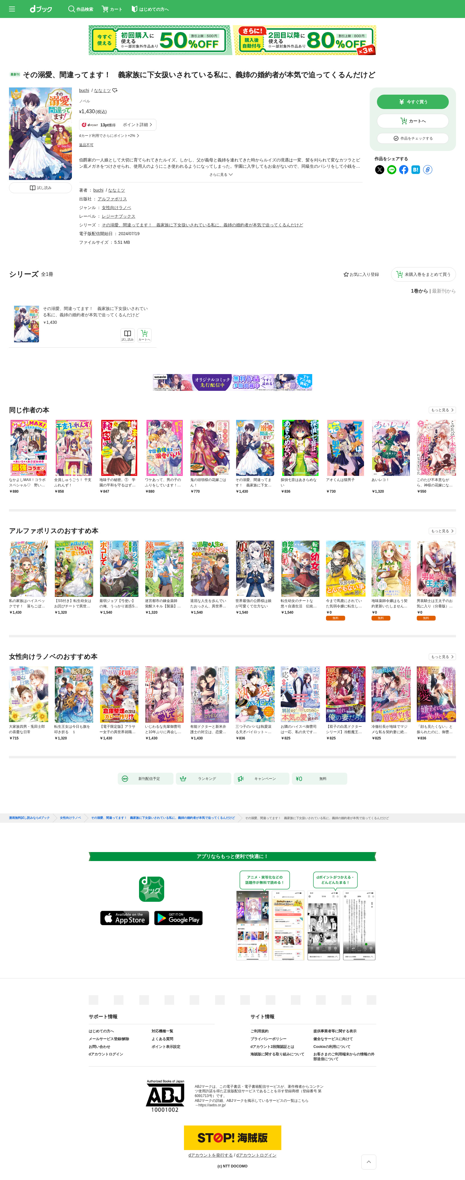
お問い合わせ (99, 1047)
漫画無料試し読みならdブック (29, 817)
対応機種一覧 (162, 1031)
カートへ (417, 121)
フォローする (115, 90)
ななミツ (102, 90)
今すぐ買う (417, 101)
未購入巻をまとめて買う (428, 274)
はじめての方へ (101, 1031)
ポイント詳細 (135, 124)
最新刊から (444, 291)
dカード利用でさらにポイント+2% (107, 136)
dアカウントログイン (106, 1054)
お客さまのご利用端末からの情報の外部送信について (344, 1056)
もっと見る (440, 410)
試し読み (44, 188)
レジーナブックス (118, 216)
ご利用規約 (259, 1031)
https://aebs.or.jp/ (212, 1105)
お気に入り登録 (364, 274)
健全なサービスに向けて (333, 1039)
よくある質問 (162, 1039)
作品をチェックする (417, 138)
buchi (84, 90)
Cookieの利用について (332, 1047)
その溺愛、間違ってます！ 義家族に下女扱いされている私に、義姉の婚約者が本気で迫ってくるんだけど (95, 311)
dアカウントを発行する (210, 1155)
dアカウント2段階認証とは (272, 1047)
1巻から (419, 291)
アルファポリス (112, 198)
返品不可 (86, 145)
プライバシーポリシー (268, 1039)
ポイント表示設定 (166, 1047)
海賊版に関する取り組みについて (277, 1054)
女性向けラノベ (116, 207)
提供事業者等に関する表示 (335, 1031)
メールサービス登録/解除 (109, 1039)
